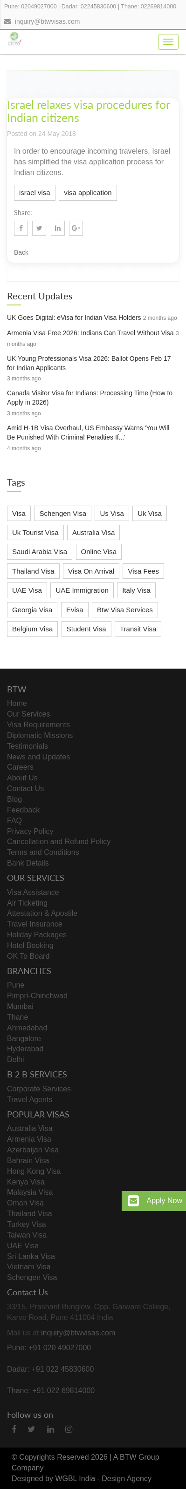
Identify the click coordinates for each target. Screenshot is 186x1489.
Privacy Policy (30, 831)
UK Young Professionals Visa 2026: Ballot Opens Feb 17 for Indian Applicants (89, 363)
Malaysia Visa (30, 1192)
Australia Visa (93, 532)
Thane (17, 1017)
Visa (19, 513)
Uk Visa (149, 513)
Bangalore (24, 1038)
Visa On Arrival (91, 571)
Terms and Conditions (43, 852)
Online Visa (99, 551)
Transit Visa (138, 629)
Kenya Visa (26, 1182)
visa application (88, 192)
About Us (22, 778)
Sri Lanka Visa (31, 1256)
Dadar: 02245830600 (89, 6)
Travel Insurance (34, 924)
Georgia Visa (32, 610)
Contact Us (25, 788)
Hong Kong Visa (34, 1171)
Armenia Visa (29, 1139)
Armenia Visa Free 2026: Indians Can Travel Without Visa (90, 333)
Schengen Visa (62, 513)
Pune (15, 985)
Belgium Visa (32, 629)
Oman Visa (25, 1203)
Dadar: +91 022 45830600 (50, 1369)
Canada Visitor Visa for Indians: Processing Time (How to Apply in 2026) (89, 397)
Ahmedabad (27, 1028)
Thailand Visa (33, 571)
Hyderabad (25, 1049)
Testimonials (27, 746)
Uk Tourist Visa (35, 532)
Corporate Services (39, 1089)
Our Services (28, 714)
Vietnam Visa (29, 1267)
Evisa (74, 610)
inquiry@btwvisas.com (47, 21)
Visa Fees (143, 571)
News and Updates (38, 757)
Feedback (23, 810)
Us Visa (112, 513)
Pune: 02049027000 (30, 6)
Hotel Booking (30, 945)
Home (17, 703)
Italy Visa (136, 590)
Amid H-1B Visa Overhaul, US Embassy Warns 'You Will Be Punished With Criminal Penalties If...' (88, 432)
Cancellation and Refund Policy (58, 842)
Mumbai (20, 1006)
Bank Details (28, 863)
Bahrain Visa (28, 1160)
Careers (20, 767)
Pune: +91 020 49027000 (49, 1348)
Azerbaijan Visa (33, 1150)
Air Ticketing (27, 903)
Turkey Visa (26, 1224)
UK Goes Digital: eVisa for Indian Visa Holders (74, 317)
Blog (14, 799)
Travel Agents (29, 1099)
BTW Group (139, 1457)
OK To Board (28, 956)
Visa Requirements (38, 725)
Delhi (15, 1059)
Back (21, 252)
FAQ (14, 821)
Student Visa (86, 629)
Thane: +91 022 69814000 (51, 1390)
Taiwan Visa (27, 1235)
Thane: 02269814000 (148, 6)
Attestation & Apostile (42, 913)
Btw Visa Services (125, 610)
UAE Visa (27, 590)
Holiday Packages (37, 935)
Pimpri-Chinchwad (37, 996)
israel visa (34, 192)
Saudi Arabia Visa (39, 551)
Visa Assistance (33, 892)
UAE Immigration (81, 590)
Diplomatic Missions (40, 735)
